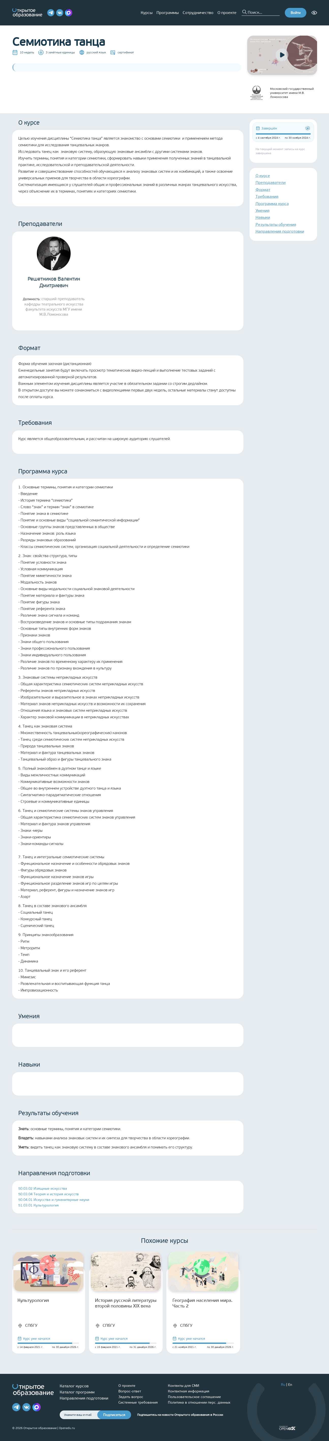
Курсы (146, 12)
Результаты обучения (276, 224)
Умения (263, 210)
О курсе (263, 175)
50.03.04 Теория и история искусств (48, 1194)
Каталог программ (77, 1392)
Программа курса (272, 203)
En (290, 1384)
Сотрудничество (198, 12)
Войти (296, 13)
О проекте (227, 12)
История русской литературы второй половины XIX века (125, 1303)
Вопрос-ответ (129, 1391)
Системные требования (138, 1402)
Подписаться (114, 1415)
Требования (267, 196)
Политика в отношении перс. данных (199, 1402)
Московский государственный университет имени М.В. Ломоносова (280, 93)
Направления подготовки (280, 231)
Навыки (263, 217)
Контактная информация (188, 1391)
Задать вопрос (130, 1397)
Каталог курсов (74, 1386)
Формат (263, 189)
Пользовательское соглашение (194, 1397)
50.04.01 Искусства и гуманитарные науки (53, 1200)
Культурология (33, 1300)
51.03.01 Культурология (38, 1205)
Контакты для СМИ (183, 1386)
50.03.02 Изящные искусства (42, 1188)
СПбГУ (27, 1325)
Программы (167, 12)
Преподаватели (271, 182)
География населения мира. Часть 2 (202, 1303)
